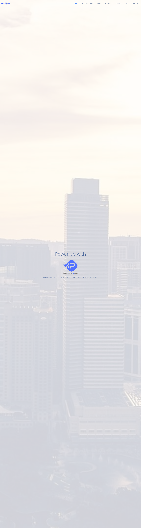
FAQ (126, 4)
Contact (135, 4)
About (99, 4)
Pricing (118, 4)
